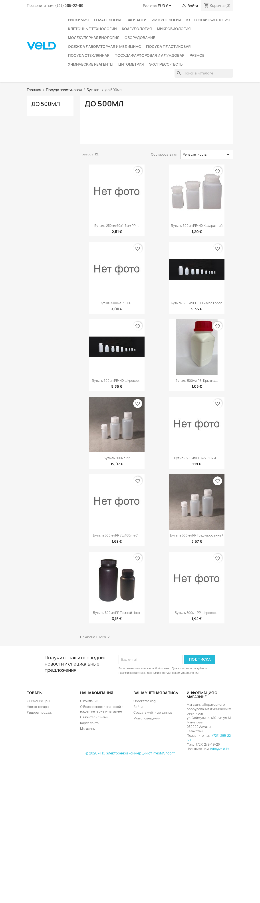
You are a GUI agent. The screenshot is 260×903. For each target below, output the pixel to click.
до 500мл (45, 104)
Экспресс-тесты (166, 64)
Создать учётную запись (152, 712)
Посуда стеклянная (88, 55)
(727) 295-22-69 (69, 5)
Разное (197, 55)
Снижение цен (38, 701)
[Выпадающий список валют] (165, 6)
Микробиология (174, 28)
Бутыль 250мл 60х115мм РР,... (116, 225)
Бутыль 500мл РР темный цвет (116, 613)
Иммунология (166, 20)
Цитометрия (131, 64)
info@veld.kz (219, 749)
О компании (89, 701)
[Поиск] (204, 73)
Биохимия (78, 20)
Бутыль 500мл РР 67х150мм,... (196, 458)
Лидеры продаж (39, 712)
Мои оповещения (146, 718)
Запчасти (136, 20)
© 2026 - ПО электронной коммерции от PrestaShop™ (130, 753)
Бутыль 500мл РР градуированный (196, 535)
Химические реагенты (90, 64)
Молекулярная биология (93, 37)
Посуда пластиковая (168, 46)
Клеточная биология (208, 20)
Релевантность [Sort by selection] (207, 154)
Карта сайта (89, 723)
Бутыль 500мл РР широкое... (196, 613)
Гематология (107, 20)
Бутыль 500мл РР (117, 458)
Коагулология (137, 28)
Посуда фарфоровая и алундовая (150, 55)
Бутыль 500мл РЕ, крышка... (196, 380)
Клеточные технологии (92, 28)
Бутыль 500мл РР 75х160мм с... (116, 535)
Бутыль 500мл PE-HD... (116, 303)
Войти (138, 707)
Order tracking (144, 701)
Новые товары (38, 707)
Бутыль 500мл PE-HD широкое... (116, 380)
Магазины (87, 729)
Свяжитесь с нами (94, 717)
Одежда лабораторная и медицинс (104, 46)
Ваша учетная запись (155, 692)
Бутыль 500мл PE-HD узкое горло (196, 303)
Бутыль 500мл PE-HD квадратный (196, 225)
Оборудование (140, 37)
